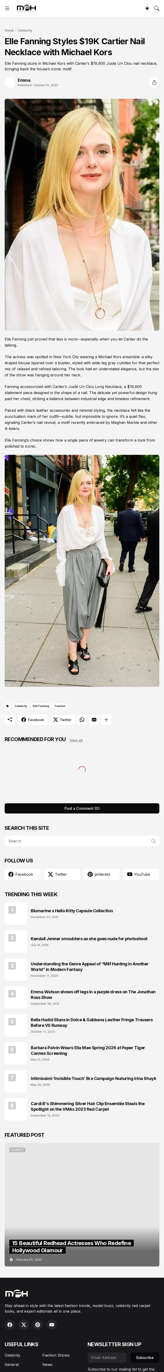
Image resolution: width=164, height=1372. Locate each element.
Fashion (60, 706)
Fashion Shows (56, 1355)
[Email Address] (107, 1357)
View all (76, 740)
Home (9, 30)
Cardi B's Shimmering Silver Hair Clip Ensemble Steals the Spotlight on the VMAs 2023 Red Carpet (87, 1106)
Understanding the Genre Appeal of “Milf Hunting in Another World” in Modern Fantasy (90, 966)
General (12, 1364)
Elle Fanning (41, 706)
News (47, 1364)
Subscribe (145, 1357)
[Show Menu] (7, 8)
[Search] (157, 8)
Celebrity (25, 30)
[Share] (154, 82)
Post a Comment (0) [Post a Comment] (82, 808)
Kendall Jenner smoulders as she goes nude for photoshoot (89, 938)
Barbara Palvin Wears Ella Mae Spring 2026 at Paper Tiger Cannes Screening (88, 1050)
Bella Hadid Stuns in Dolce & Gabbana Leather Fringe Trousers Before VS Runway (92, 1022)
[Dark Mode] (147, 8)
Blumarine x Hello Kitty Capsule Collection (72, 910)
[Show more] (106, 720)
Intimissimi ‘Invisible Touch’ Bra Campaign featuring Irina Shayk (93, 1078)
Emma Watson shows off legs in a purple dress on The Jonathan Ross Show (93, 994)
